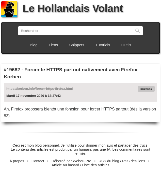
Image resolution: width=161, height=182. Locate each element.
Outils (126, 45)
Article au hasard (65, 165)
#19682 (12, 69)
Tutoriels (102, 45)
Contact (37, 161)
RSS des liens (133, 161)
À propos (16, 161)
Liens (53, 45)
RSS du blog (109, 161)
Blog (33, 45)
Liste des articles (95, 165)
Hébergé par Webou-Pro (71, 161)
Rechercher (138, 30)
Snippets (76, 45)
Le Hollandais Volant (62, 8)
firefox (147, 89)
